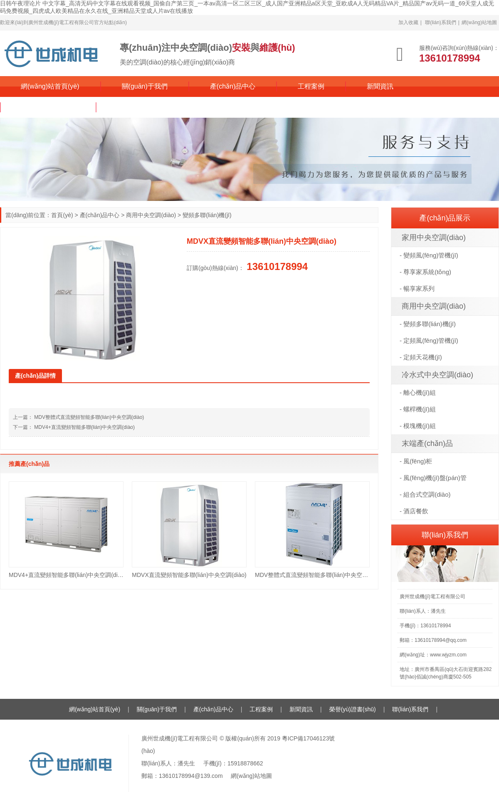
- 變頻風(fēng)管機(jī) (429, 255)
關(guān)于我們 (145, 86)
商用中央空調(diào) (151, 215)
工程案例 (311, 86)
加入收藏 (408, 22)
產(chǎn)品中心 (232, 86)
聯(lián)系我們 (440, 22)
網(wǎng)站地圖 (479, 22)
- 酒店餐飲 (414, 511)
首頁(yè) (62, 215)
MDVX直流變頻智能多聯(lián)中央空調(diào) (189, 575)
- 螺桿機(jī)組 (418, 409)
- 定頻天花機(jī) (421, 357)
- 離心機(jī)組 (418, 392)
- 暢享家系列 (417, 288)
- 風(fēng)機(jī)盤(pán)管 (433, 477)
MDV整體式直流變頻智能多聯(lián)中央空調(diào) (89, 417)
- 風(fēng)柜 (416, 461)
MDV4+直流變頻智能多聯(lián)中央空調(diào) (84, 427)
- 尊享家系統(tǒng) (425, 271)
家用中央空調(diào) (434, 237)
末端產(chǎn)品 (427, 443)
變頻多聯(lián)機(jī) (207, 215)
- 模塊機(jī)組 (418, 425)
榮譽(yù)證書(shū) (48, 107)
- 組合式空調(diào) (425, 494)
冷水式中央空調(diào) (437, 375)
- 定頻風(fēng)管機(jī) (429, 340)
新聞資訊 (380, 86)
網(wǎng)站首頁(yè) (50, 86)
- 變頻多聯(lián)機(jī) (428, 323)
